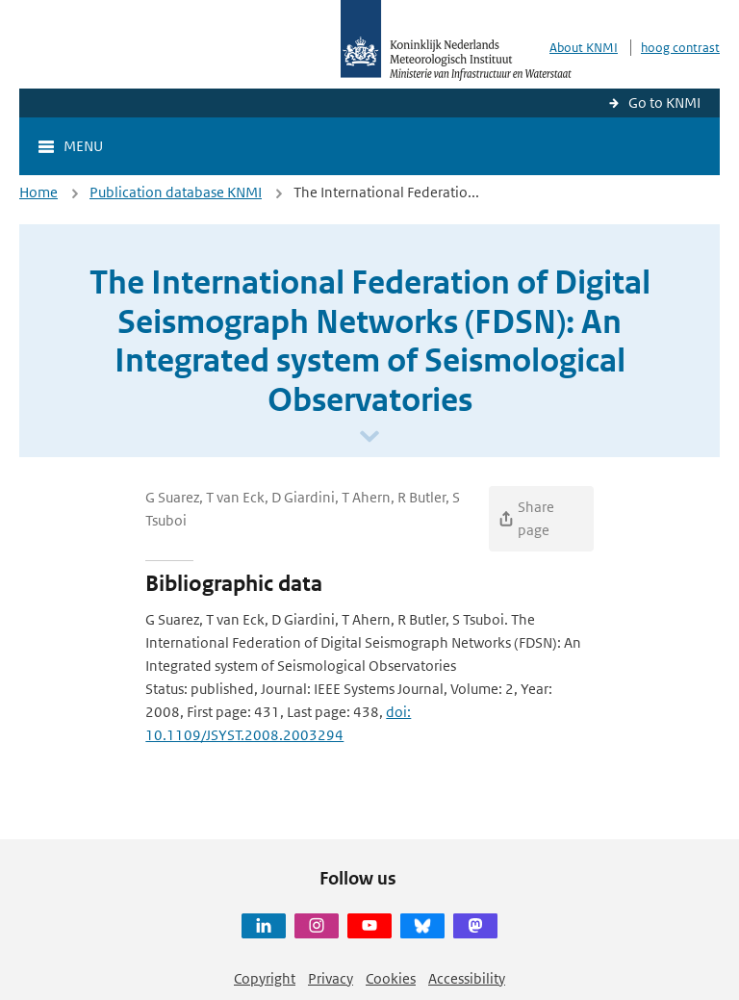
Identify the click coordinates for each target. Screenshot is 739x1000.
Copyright (264, 978)
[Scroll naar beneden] (369, 437)
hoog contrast (680, 47)
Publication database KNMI (175, 192)
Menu (83, 146)
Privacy (330, 978)
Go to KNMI (664, 102)
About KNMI (583, 47)
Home (38, 192)
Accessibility (466, 978)
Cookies (391, 978)
